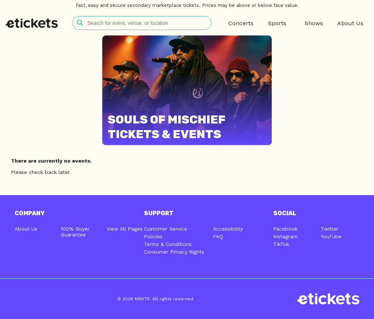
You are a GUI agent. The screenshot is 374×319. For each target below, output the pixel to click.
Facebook (285, 229)
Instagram (285, 236)
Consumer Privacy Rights (174, 252)
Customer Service (165, 229)
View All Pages (124, 229)
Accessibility (228, 229)
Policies (153, 236)
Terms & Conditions (168, 244)
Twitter (329, 229)
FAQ (218, 236)
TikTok (281, 244)
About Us (26, 229)
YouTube (331, 236)
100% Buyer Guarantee (75, 232)
